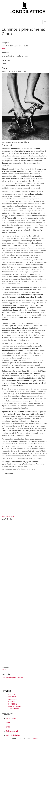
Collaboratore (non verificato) (12, 677)
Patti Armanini (12, 731)
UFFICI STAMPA (14, 706)
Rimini (4, 48)
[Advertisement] (21, 593)
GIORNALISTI (13, 702)
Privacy (35, 739)
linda (8, 727)
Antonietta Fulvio (13, 735)
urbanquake (11, 718)
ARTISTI (11, 694)
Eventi (4, 670)
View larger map (8, 517)
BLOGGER (12, 704)
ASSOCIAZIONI (14, 709)
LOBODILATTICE (25, 11)
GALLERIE (12, 699)
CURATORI (12, 697)
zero (8, 723)
